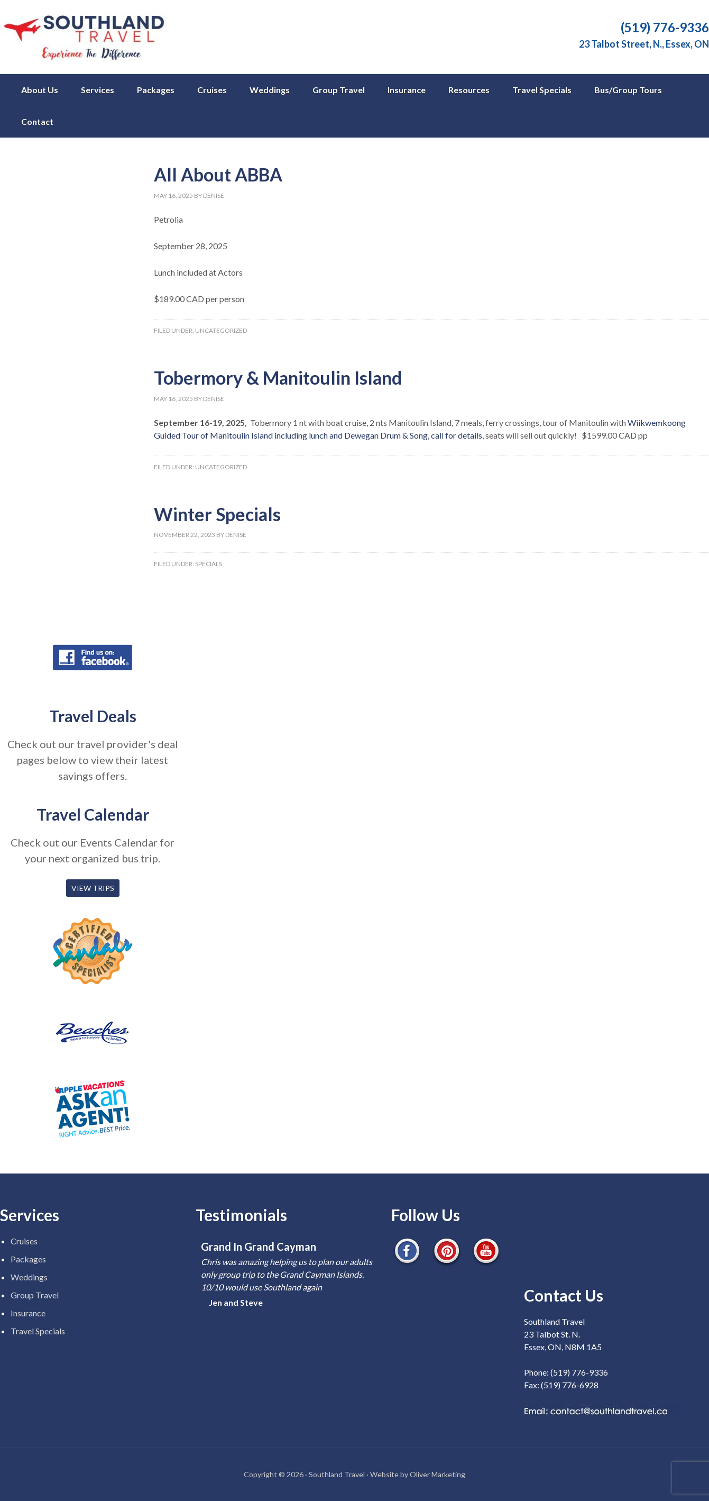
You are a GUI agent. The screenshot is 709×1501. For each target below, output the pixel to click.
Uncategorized (221, 330)
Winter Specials (217, 514)
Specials (208, 564)
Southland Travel (90, 37)
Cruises (24, 1241)
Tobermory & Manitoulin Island (278, 377)
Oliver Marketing (437, 1474)
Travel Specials (38, 1331)
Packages (28, 1259)
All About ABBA (218, 174)
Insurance (28, 1313)
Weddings (29, 1277)
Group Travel (35, 1295)
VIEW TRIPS (92, 888)
